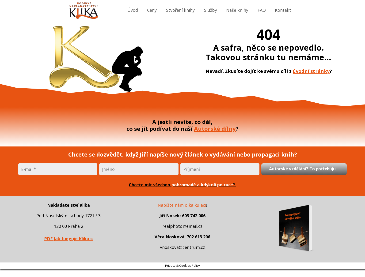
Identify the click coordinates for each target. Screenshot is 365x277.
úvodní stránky (311, 71)
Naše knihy (237, 10)
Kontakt (283, 10)
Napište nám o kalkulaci (182, 205)
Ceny (152, 10)
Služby (210, 10)
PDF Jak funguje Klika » (68, 238)
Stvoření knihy (180, 10)
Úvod (132, 10)
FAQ (262, 10)
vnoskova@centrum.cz (182, 247)
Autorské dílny (215, 128)
